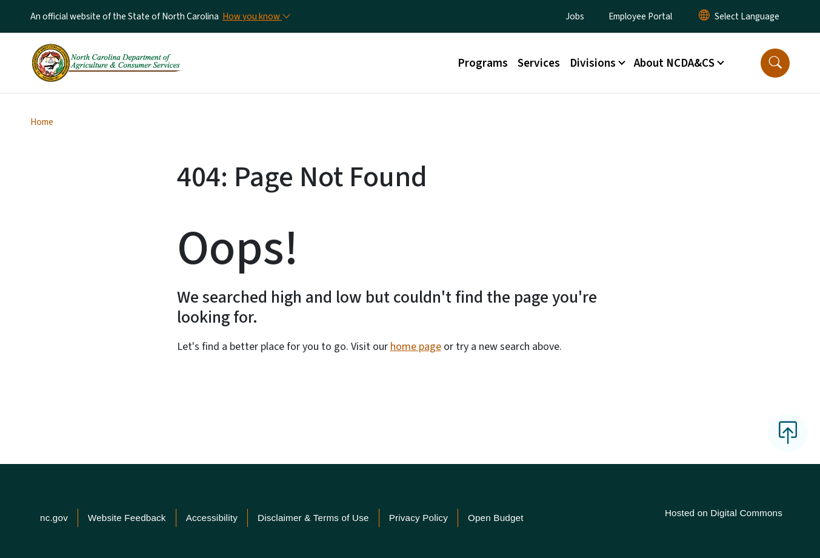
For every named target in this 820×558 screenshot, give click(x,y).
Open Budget (496, 518)
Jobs (574, 16)
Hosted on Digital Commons (723, 513)
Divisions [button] (593, 63)
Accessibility (212, 518)
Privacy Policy (418, 518)
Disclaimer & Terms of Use (313, 518)
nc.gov (54, 518)
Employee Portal (640, 16)
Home (41, 122)
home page (415, 346)
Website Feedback (127, 518)
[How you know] (256, 16)
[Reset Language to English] (704, 16)
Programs (483, 63)
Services (539, 63)
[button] (775, 63)
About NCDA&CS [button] (674, 63)
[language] (747, 16)
